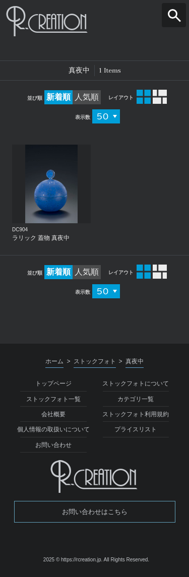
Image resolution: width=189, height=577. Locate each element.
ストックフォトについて (135, 383)
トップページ (53, 383)
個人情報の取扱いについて (53, 429)
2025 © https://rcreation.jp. (72, 559)
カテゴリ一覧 (135, 399)
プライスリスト (135, 429)
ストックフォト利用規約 (135, 414)
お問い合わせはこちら (95, 512)
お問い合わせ (53, 444)
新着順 (58, 97)
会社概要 (53, 414)
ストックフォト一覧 (53, 399)
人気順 (87, 97)
